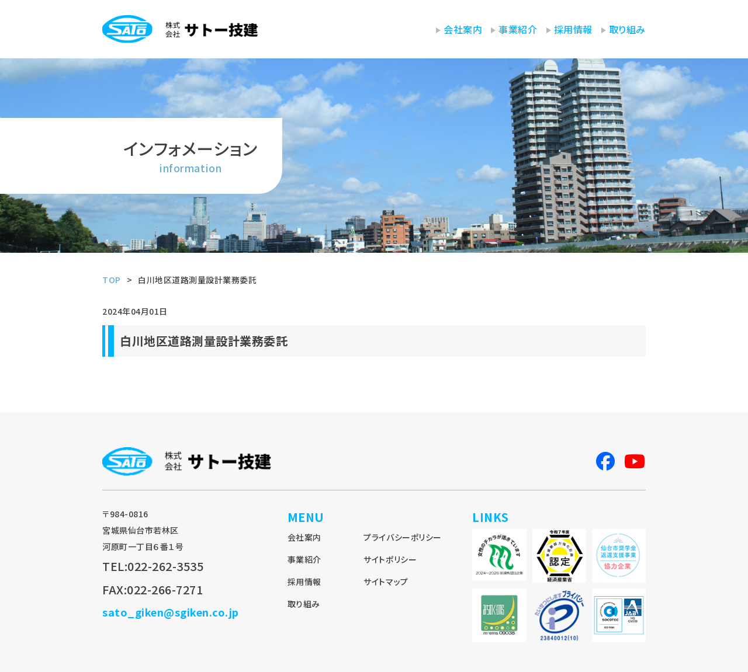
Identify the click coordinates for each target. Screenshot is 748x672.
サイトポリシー (390, 559)
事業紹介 (517, 29)
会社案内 (463, 29)
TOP (111, 279)
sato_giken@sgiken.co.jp (170, 611)
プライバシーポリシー (402, 537)
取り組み (627, 29)
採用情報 (573, 29)
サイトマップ (385, 581)
